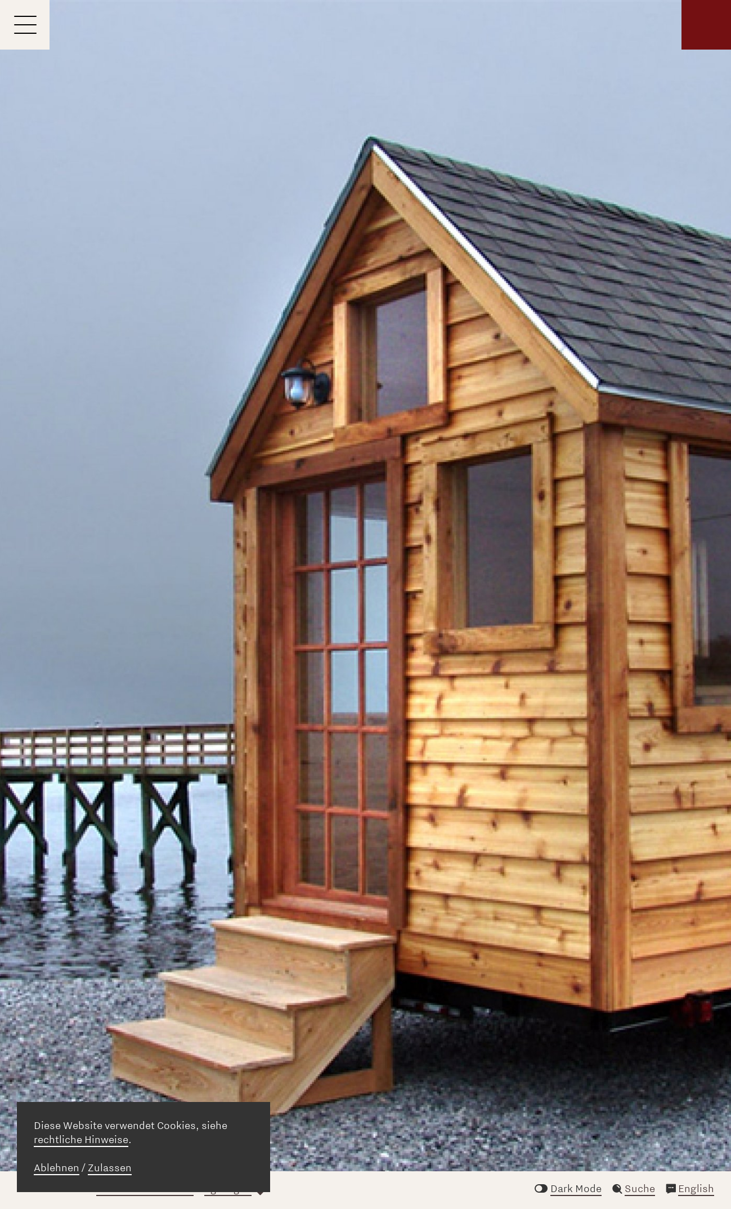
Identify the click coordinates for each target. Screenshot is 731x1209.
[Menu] (25, 25)
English (696, 1189)
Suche (640, 1189)
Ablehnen (56, 1168)
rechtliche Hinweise (81, 1140)
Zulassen (110, 1168)
